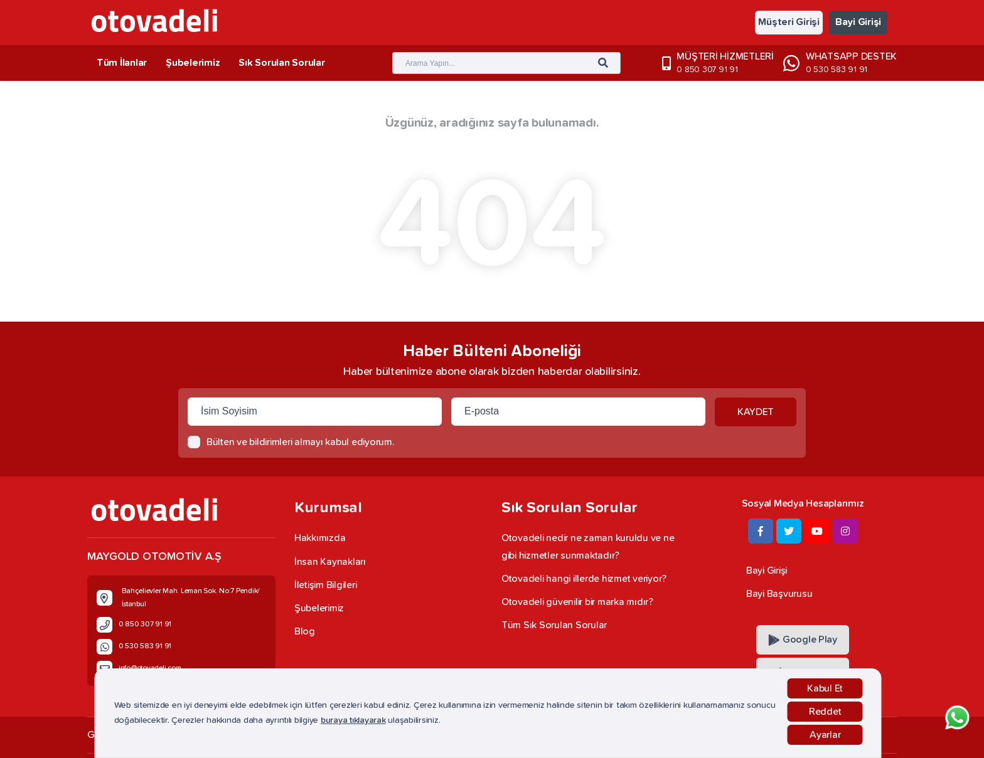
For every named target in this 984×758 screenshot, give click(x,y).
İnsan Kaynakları (330, 562)
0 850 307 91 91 (706, 69)
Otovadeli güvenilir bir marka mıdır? (577, 602)
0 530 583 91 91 (836, 69)
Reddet (825, 712)
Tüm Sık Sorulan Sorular (554, 625)
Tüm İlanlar (122, 63)
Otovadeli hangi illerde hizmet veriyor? (583, 579)
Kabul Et (825, 688)
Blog (304, 631)
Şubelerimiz (193, 63)
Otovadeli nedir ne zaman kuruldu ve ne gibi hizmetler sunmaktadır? (587, 546)
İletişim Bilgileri (325, 585)
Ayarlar (825, 735)
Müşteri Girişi (788, 22)
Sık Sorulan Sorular (281, 63)
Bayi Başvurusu (779, 594)
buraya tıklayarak (353, 720)
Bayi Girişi (858, 22)
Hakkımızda (319, 538)
